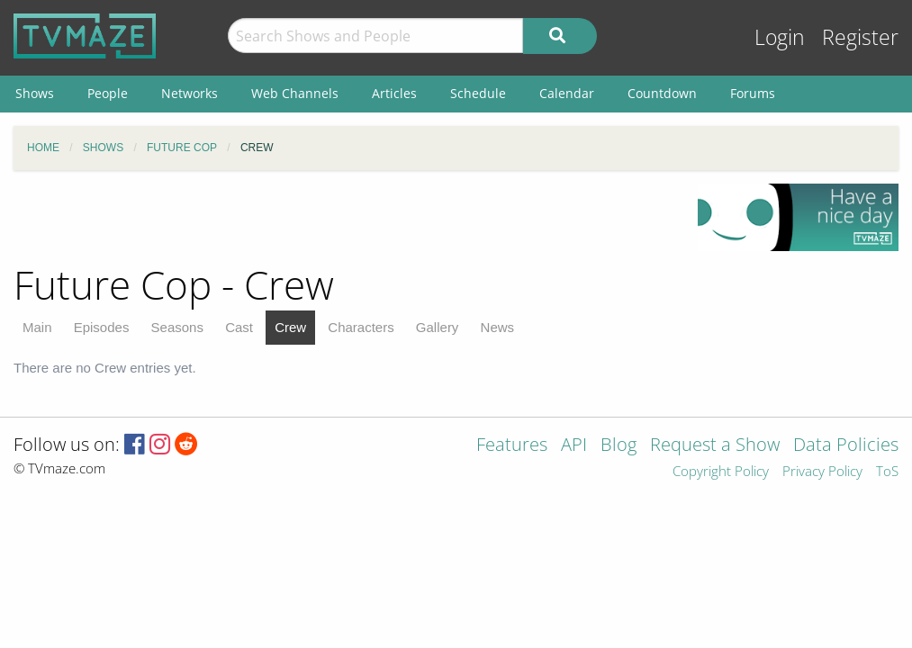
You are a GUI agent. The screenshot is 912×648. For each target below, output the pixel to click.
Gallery (437, 327)
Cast (239, 327)
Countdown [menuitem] (662, 93)
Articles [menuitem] (394, 93)
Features (511, 446)
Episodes (102, 327)
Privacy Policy (822, 472)
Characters (360, 327)
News (498, 327)
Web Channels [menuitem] (295, 93)
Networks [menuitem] (189, 93)
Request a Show (715, 446)
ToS (887, 472)
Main (37, 327)
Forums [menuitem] (752, 93)
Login (779, 37)
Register (860, 37)
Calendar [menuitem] (566, 93)
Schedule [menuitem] (478, 93)
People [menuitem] (107, 93)
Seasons (177, 327)
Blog (618, 446)
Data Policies (845, 446)
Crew (290, 327)
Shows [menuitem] (34, 93)
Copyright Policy (721, 472)
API (574, 446)
